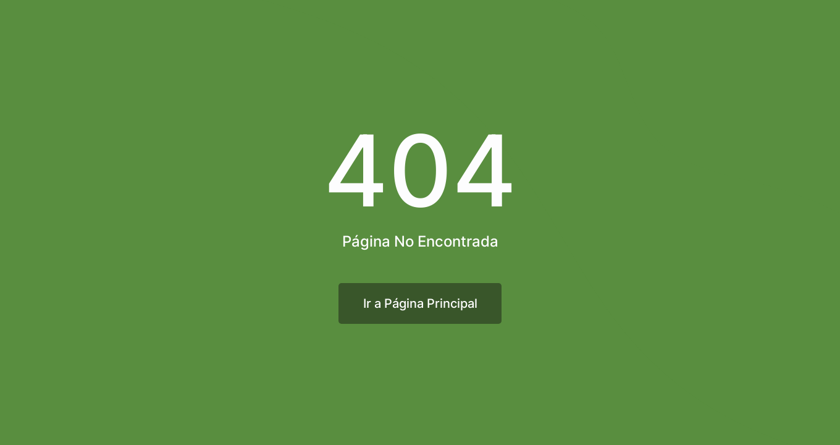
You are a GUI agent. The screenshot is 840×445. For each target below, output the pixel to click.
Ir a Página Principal (420, 303)
